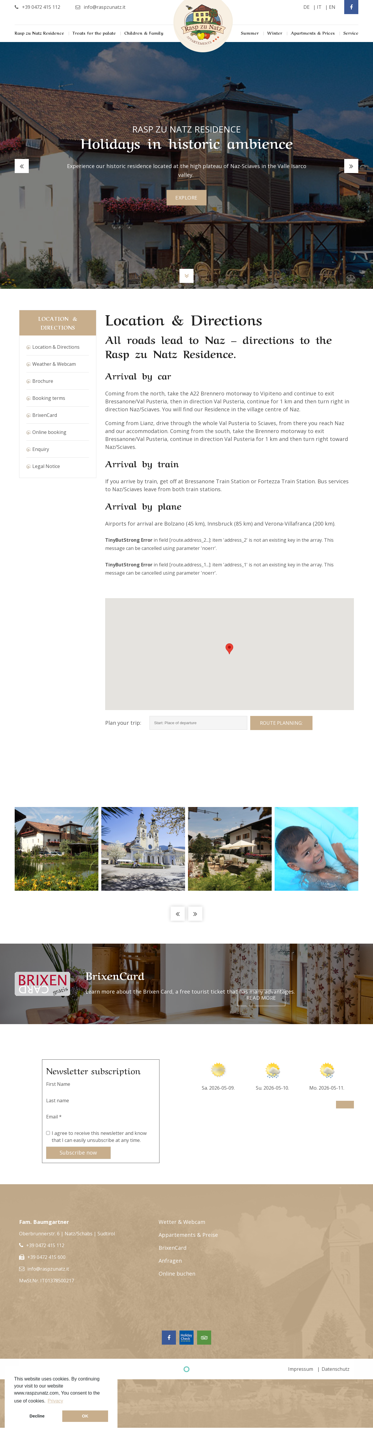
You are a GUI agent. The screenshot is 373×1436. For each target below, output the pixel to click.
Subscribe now (78, 1152)
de (306, 7)
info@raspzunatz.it (48, 1269)
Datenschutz (336, 1369)
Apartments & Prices (313, 33)
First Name (58, 1084)
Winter (274, 33)
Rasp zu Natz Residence (39, 33)
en (332, 7)
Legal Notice (46, 466)
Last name (57, 1100)
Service (350, 33)
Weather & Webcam (54, 364)
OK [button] (85, 1416)
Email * (54, 1116)
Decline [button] (37, 1416)
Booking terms (48, 398)
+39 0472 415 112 (45, 1245)
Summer (250, 33)
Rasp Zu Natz (203, 26)
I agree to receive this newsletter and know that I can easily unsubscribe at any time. (99, 1136)
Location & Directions (56, 347)
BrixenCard (44, 415)
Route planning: (281, 723)
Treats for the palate (94, 33)
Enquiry (40, 449)
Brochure (42, 381)
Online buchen (177, 1273)
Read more (327, 983)
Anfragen (170, 1260)
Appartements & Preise (188, 1234)
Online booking (49, 432)
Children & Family (143, 33)
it (319, 7)
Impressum (300, 1369)
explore (186, 197)
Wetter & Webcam (182, 1221)
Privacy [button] (55, 1400)
